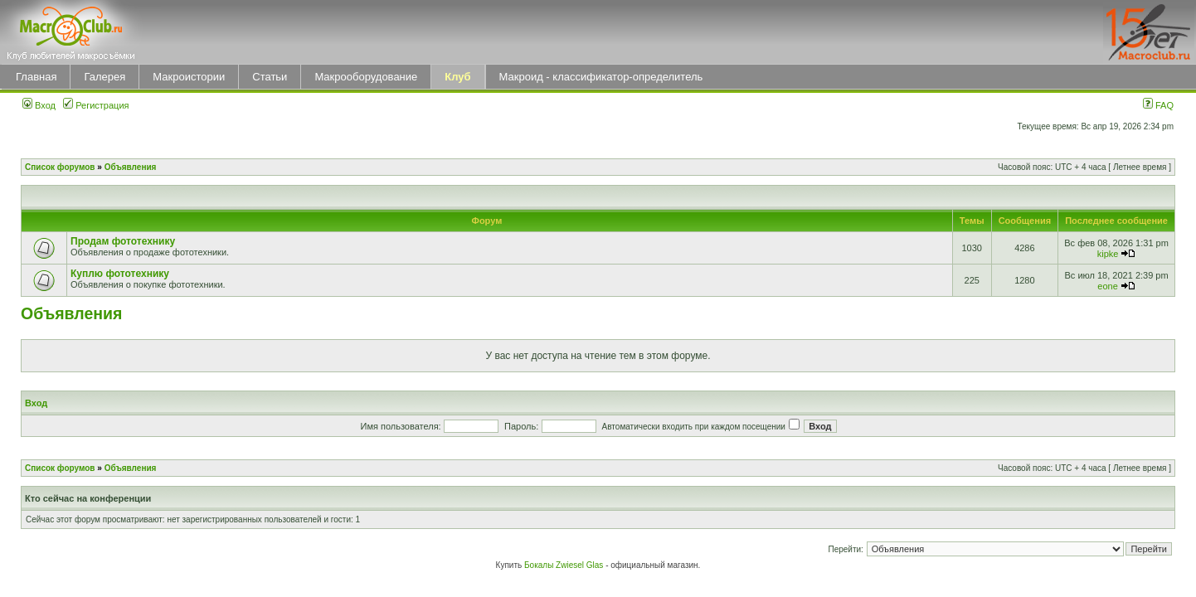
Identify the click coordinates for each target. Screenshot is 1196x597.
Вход (39, 105)
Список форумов (60, 167)
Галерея (104, 76)
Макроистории (189, 76)
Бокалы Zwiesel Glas (564, 565)
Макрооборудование (365, 76)
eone (1107, 286)
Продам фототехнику (122, 241)
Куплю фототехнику (119, 273)
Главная (36, 76)
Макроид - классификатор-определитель (601, 76)
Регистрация (96, 105)
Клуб (457, 76)
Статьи (269, 76)
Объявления (131, 167)
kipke (1108, 254)
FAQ (1158, 105)
